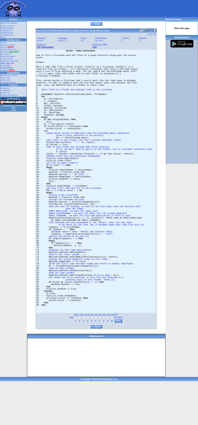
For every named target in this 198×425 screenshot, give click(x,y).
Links (13, 110)
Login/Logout (7, 58)
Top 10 (4, 47)
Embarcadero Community (13, 105)
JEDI (13, 108)
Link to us (5, 93)
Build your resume (9, 75)
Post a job (5, 80)
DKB (95, 47)
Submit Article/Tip (9, 49)
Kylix (3, 37)
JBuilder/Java (7, 35)
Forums (10, 52)
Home (3, 42)
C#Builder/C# (7, 32)
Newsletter (6, 65)
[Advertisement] (49, 5)
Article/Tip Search (9, 23)
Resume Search (8, 82)
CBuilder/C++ (7, 30)
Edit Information (8, 56)
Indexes (4, 70)
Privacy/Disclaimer (9, 95)
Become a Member (9, 61)
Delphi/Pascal (7, 28)
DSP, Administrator (45, 47)
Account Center (8, 45)
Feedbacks (6, 90)
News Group (8, 26)
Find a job (5, 78)
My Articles (6, 54)
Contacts (5, 88)
